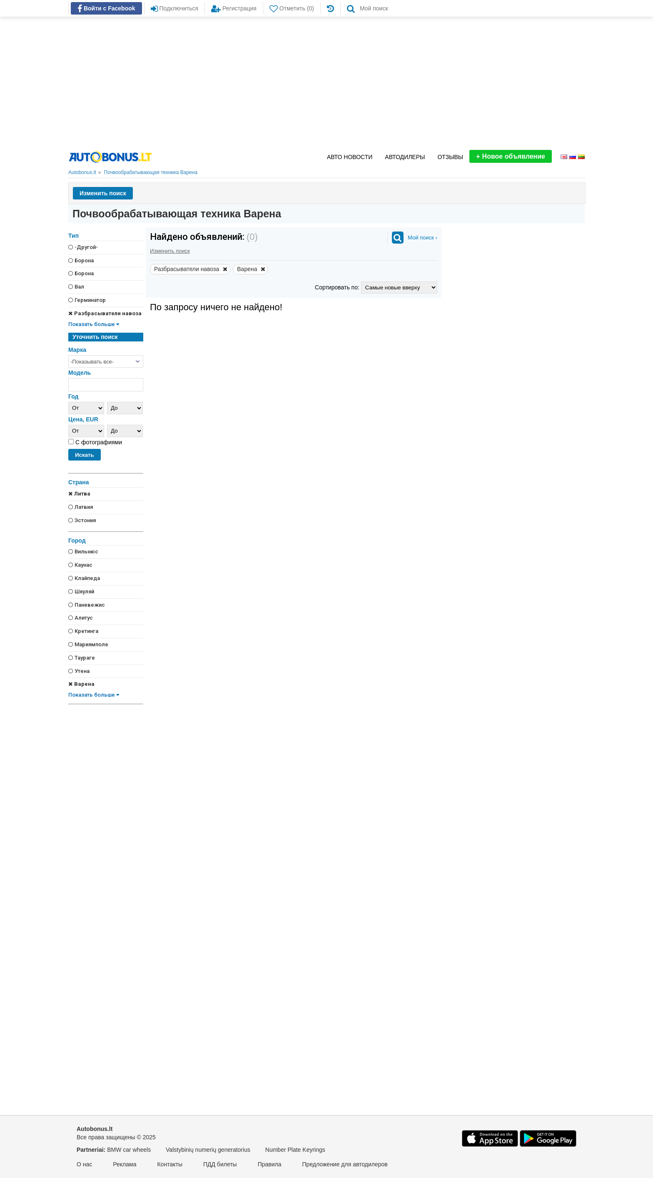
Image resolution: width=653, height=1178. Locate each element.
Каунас (80, 565)
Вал (76, 287)
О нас (84, 1164)
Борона (81, 260)
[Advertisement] (326, 83)
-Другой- (83, 247)
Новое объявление (510, 156)
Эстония (82, 520)
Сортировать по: (338, 287)
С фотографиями (98, 442)
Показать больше (93, 324)
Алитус (80, 618)
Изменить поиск (103, 193)
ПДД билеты (220, 1164)
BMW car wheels (129, 1149)
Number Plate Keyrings (295, 1149)
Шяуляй (81, 591)
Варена (81, 684)
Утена (79, 671)
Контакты (169, 1164)
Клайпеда (84, 578)
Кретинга (83, 631)
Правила (270, 1164)
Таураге (81, 658)
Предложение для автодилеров (345, 1164)
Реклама (124, 1164)
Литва (79, 494)
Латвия (80, 507)
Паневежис (86, 605)
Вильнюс (83, 551)
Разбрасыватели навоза (105, 313)
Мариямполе (88, 644)
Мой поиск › (422, 237)
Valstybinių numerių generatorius (208, 1149)
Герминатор (87, 300)
